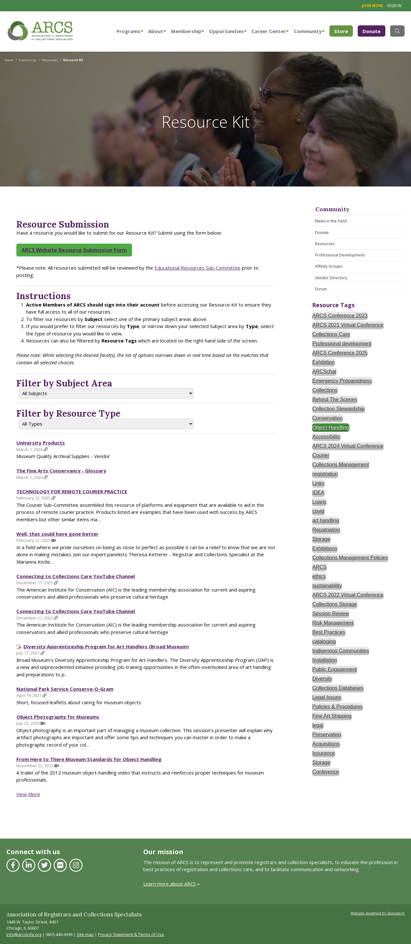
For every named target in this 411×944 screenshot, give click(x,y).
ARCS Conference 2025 (340, 353)
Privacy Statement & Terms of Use (131, 934)
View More (28, 794)
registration (325, 474)
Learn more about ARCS (169, 883)
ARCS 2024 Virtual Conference (347, 446)
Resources (325, 244)
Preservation (326, 734)
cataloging (324, 641)
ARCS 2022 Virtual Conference (347, 595)
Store (343, 30)
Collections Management (340, 464)
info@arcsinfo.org (23, 934)
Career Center (270, 31)
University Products (40, 442)
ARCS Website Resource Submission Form (74, 250)
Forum (321, 289)
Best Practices (328, 632)
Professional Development (340, 255)
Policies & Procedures (337, 706)
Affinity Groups (328, 266)
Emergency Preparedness (342, 381)
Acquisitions (326, 744)
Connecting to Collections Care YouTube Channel (75, 576)
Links (318, 483)
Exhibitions (324, 548)
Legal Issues (326, 697)
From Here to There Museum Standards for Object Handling (89, 759)
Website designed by (378, 913)
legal (317, 725)
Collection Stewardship (338, 408)
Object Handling (330, 427)
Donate (371, 31)
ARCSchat (324, 371)
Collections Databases (337, 688)
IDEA (318, 492)
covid (318, 511)
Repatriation (326, 530)
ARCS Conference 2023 (340, 315)
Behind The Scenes (334, 399)
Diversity (322, 678)
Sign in (394, 5)
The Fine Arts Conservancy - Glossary (61, 470)
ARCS (319, 567)
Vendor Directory (331, 278)
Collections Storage (334, 604)
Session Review (330, 613)
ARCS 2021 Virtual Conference (347, 325)
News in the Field (331, 221)
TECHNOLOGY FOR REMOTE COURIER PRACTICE (71, 491)
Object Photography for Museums (57, 717)
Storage (321, 539)
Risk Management (333, 623)
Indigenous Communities (340, 651)
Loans (319, 502)
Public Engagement (334, 669)
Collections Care (331, 334)
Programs (130, 31)
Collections (324, 390)
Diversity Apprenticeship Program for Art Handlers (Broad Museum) (106, 646)
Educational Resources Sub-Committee (197, 267)
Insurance (323, 753)
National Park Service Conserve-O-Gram (64, 689)
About (157, 31)
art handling (325, 520)
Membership (187, 31)
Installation (324, 660)
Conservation (327, 418)
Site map (85, 934)
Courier (320, 455)
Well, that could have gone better (57, 534)
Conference (325, 772)
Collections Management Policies (350, 557)
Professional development (342, 343)
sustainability (327, 585)
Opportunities (228, 31)
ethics (319, 576)
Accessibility (326, 436)
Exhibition (323, 362)
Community (309, 31)
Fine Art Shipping (332, 716)
